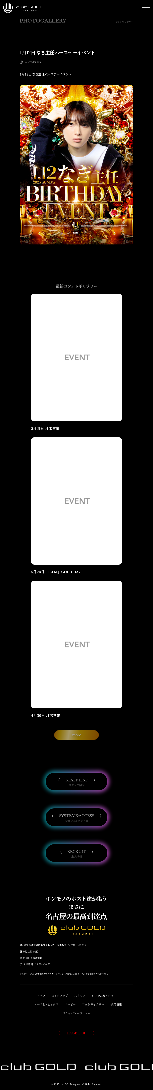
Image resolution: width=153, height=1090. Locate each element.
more (76, 741)
